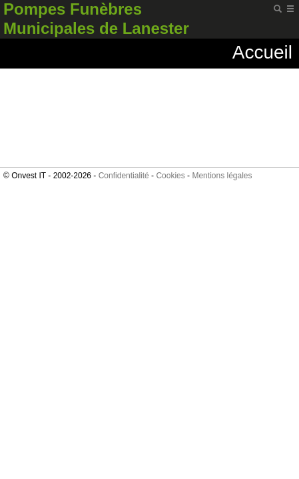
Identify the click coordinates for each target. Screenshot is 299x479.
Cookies (170, 175)
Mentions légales (222, 175)
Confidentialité (124, 175)
